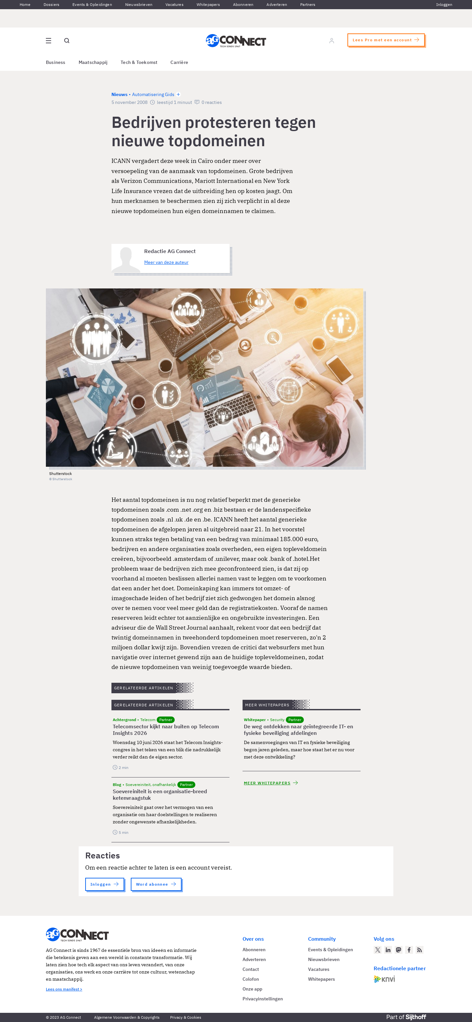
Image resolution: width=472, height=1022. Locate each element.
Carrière (179, 62)
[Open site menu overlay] (48, 40)
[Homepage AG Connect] (236, 41)
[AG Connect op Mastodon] (399, 950)
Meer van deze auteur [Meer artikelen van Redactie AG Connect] (166, 262)
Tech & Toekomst (139, 62)
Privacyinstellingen (263, 999)
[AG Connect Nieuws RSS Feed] (419, 950)
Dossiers (51, 4)
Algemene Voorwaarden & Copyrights (127, 1017)
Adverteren (276, 4)
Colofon (251, 979)
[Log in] (331, 40)
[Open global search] (66, 40)
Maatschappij (93, 62)
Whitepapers (208, 4)
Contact (251, 969)
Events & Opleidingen (92, 4)
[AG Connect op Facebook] (409, 950)
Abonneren (243, 4)
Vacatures (175, 4)
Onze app (252, 989)
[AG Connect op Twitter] (378, 950)
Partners (307, 4)
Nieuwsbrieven (138, 4)
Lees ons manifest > (64, 989)
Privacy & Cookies (185, 1017)
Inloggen (444, 4)
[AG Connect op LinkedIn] (388, 950)
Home (25, 4)
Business (56, 62)
